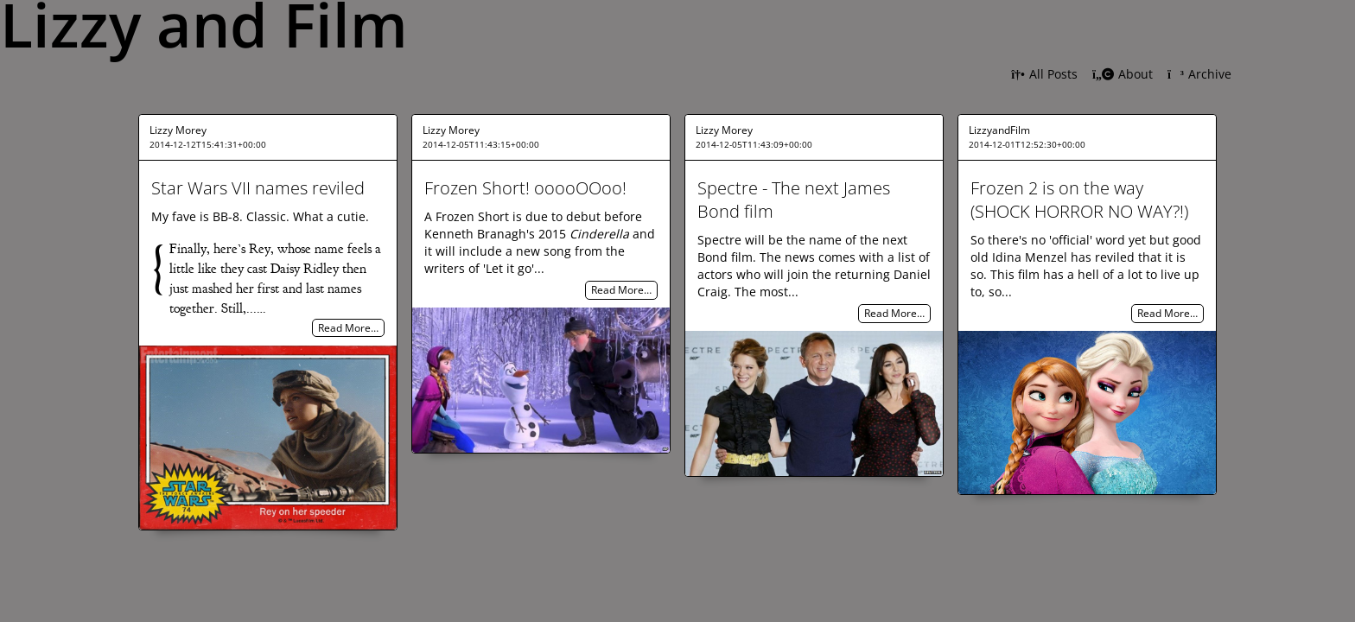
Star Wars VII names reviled (258, 188)
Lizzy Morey (178, 130)
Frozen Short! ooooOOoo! (525, 188)
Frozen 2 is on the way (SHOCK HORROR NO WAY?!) (1079, 199)
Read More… (348, 328)
